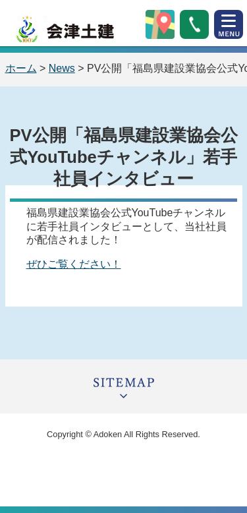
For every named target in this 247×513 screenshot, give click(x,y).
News (62, 68)
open (228, 24)
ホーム (21, 68)
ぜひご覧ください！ (73, 264)
